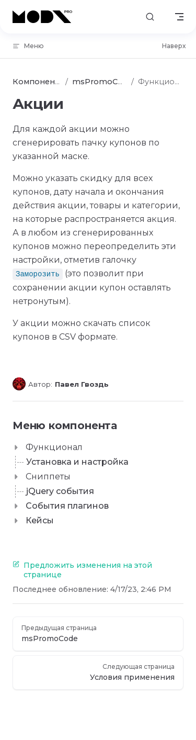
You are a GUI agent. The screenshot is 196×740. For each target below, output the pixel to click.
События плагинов (67, 506)
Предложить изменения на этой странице (82, 569)
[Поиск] (150, 17)
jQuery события (60, 491)
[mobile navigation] (179, 16)
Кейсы (40, 520)
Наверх (174, 46)
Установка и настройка (77, 462)
